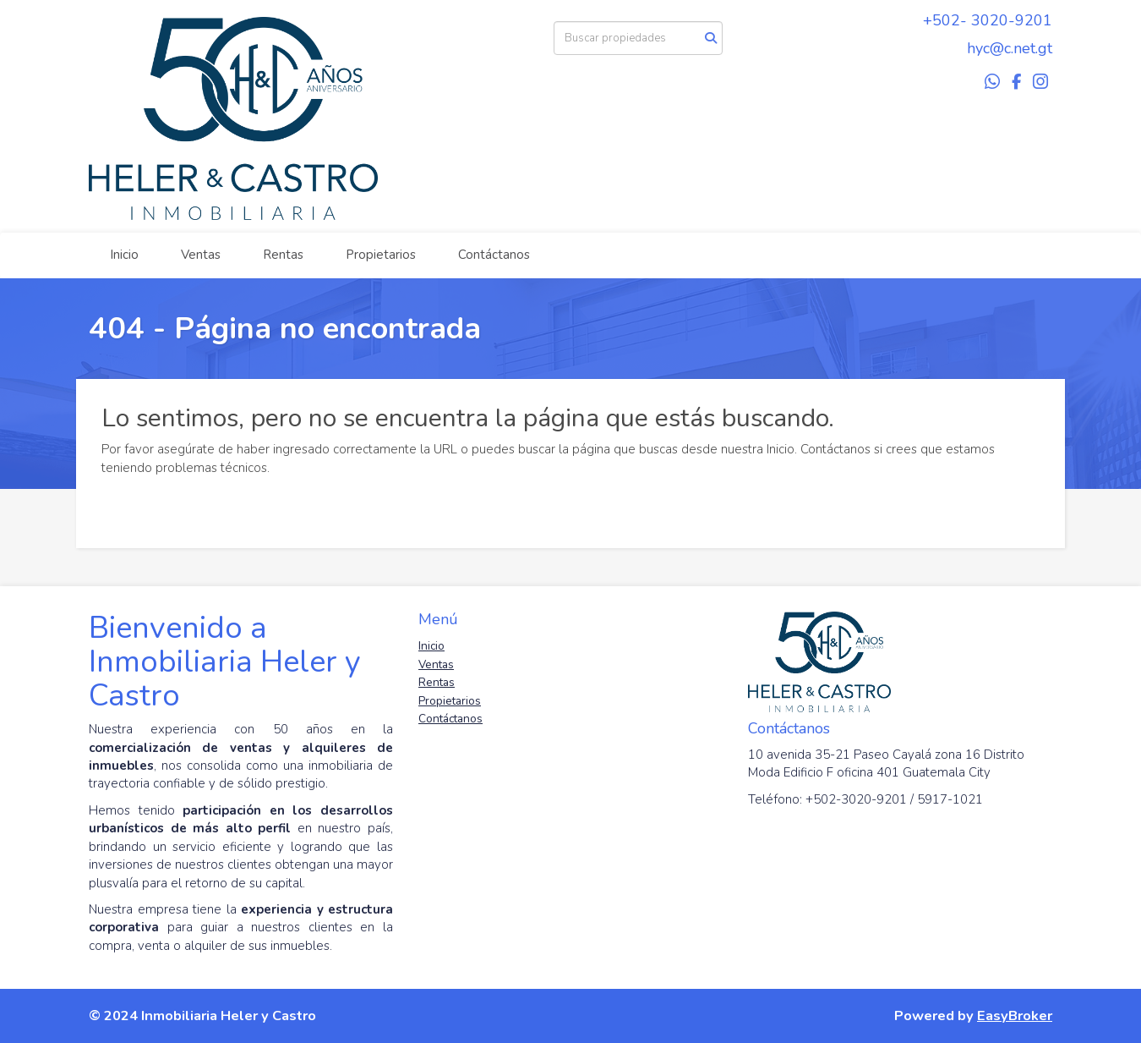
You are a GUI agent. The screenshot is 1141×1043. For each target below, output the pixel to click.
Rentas (283, 254)
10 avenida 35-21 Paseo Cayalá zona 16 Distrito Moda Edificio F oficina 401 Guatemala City (886, 763)
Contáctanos (494, 254)
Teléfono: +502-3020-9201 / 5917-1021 (865, 799)
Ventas (201, 254)
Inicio (124, 254)
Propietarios (381, 254)
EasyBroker (1014, 1015)
